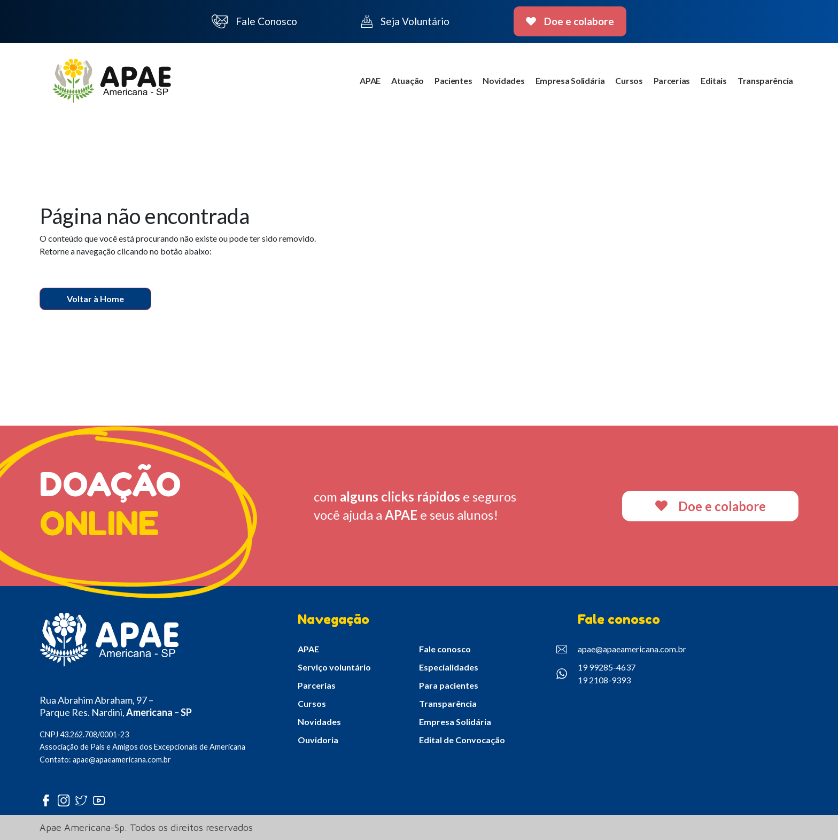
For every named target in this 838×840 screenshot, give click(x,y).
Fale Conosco (254, 21)
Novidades (503, 80)
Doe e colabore (570, 21)
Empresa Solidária (570, 80)
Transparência (765, 80)
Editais (714, 80)
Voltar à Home (95, 299)
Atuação (407, 80)
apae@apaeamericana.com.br (621, 649)
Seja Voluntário (405, 21)
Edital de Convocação (462, 740)
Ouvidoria (318, 740)
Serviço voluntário (334, 667)
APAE (370, 80)
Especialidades (448, 667)
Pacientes (453, 80)
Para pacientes (448, 685)
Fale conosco (445, 649)
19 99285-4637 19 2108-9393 (595, 673)
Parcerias (672, 80)
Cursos (628, 80)
